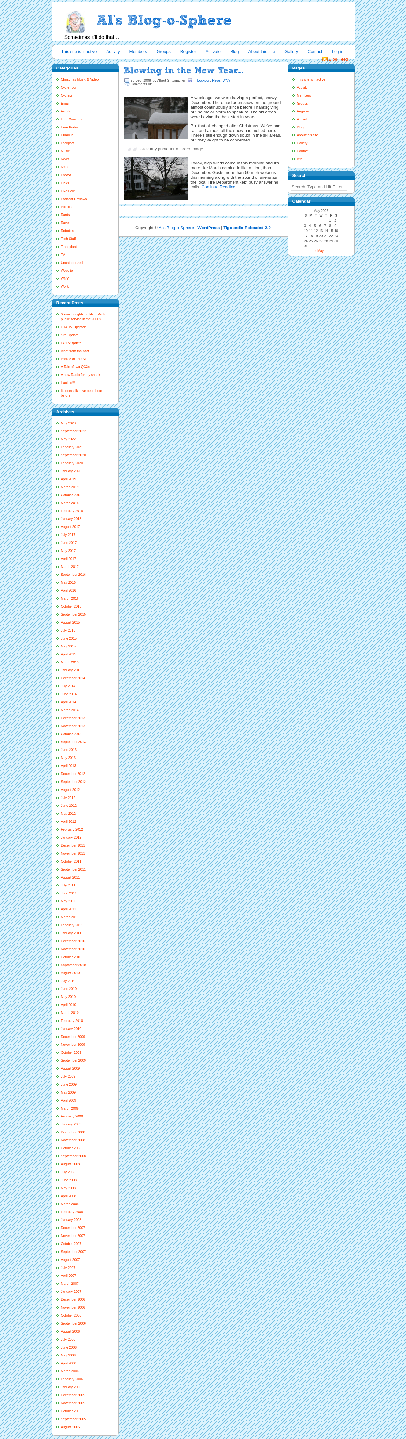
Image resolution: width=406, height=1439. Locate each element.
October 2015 (71, 606)
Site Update (70, 335)
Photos (66, 175)
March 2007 (70, 1283)
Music (65, 151)
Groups (164, 51)
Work (65, 286)
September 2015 (73, 614)
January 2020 (71, 471)
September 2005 (73, 1419)
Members (138, 51)
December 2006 (73, 1299)
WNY (65, 278)
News (65, 159)
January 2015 (71, 670)
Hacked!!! (68, 383)
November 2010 (73, 949)
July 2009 (68, 1076)
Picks (65, 183)
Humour (67, 135)
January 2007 (71, 1291)
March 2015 (70, 662)
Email (65, 103)
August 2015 (70, 622)
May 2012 (68, 813)
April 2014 (68, 702)
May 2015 (68, 646)
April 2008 (68, 1196)
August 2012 (70, 790)
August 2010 (70, 973)
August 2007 (70, 1260)
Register (188, 51)
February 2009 (72, 1116)
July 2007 (68, 1267)
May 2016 (68, 582)
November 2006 (73, 1307)
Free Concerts (72, 119)
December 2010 (73, 941)
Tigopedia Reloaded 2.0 (247, 227)
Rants (65, 215)
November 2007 (73, 1236)
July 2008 (68, 1172)
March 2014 (70, 710)
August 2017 (70, 527)
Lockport (67, 143)
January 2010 (71, 1028)
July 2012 (68, 797)
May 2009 (68, 1092)
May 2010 (68, 997)
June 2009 (69, 1084)
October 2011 (71, 861)
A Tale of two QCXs (75, 367)
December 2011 (73, 845)
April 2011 (68, 909)
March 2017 (70, 566)
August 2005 (70, 1427)
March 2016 (70, 598)
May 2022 (68, 439)
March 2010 (70, 1013)
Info (300, 159)
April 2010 (68, 1005)
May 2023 (68, 423)
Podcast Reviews (74, 199)
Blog (234, 51)
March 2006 (70, 1371)
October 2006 (71, 1315)
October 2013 (71, 734)
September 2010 (73, 965)
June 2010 (69, 989)
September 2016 (73, 574)
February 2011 (72, 925)
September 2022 (73, 431)
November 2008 (73, 1140)
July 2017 (68, 535)
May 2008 (68, 1188)
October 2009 (71, 1052)
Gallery (291, 51)
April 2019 (68, 479)
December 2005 (73, 1395)
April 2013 (68, 766)
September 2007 (73, 1252)
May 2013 (68, 758)
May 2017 (68, 551)
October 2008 (71, 1148)
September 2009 (73, 1060)
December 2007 (73, 1228)
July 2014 (68, 686)
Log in (337, 51)
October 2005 (71, 1411)
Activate (212, 51)
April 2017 (68, 558)
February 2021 (72, 447)
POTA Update (71, 343)
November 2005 (73, 1403)
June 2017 (69, 543)
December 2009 (73, 1036)
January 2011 (71, 933)
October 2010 (71, 957)
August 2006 (70, 1331)
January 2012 (71, 837)
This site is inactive (79, 51)
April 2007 (68, 1275)
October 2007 (71, 1244)
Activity (113, 51)
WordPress (208, 227)
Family (66, 111)
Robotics (67, 231)
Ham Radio (69, 127)
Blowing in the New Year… (184, 70)
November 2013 (73, 726)
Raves (65, 223)
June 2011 (69, 893)
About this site (261, 51)
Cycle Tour (69, 87)
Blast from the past (75, 351)
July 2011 (68, 885)
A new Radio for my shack (80, 375)
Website (67, 270)
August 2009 (70, 1068)
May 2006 (68, 1355)
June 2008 (69, 1180)
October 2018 (71, 495)
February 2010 (72, 1021)
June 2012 (69, 805)
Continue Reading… (221, 186)
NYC (64, 167)
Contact (315, 51)
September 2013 (73, 742)
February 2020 (72, 463)
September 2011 (73, 869)
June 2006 (69, 1347)
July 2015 (68, 630)
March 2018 (70, 503)
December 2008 (73, 1132)
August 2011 (70, 877)
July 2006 (68, 1339)
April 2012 (68, 821)
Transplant (69, 247)
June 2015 (69, 638)
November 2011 (73, 853)
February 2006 (72, 1379)
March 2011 (70, 917)
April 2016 (68, 590)
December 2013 (73, 718)
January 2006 (71, 1387)
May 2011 (68, 901)
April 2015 (68, 654)
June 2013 (69, 750)
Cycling (66, 95)
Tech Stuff (68, 239)
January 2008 (71, 1220)
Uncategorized (72, 262)
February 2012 (72, 829)
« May (319, 251)
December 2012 (73, 774)
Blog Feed (338, 59)
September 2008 (73, 1156)
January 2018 (71, 519)
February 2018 (72, 511)
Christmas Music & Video (80, 79)
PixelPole (68, 191)
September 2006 (73, 1323)
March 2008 (70, 1204)
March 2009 (70, 1108)
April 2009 (68, 1100)
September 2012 (73, 782)
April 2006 (68, 1363)
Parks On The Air (74, 359)
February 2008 (72, 1212)
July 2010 (68, 981)
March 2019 (70, 487)
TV (63, 255)
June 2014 (69, 694)
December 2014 (73, 678)
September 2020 (73, 455)
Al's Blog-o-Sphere (176, 227)
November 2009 (73, 1044)
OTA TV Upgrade (74, 327)
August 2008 (70, 1164)
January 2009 (71, 1124)
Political (67, 207)
